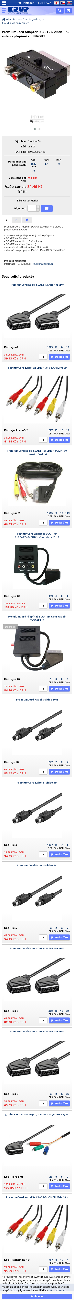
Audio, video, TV (34, 19)
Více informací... (58, 1290)
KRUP (20, 10)
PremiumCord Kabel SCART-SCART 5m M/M (37, 948)
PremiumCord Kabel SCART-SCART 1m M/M (37, 284)
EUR (40, 3)
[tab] (6, 220)
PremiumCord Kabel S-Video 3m (37, 782)
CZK (48, 3)
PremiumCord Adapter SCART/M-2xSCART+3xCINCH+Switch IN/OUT (37, 535)
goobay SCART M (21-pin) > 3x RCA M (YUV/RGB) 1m (37, 1114)
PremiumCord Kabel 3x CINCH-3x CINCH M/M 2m (37, 367)
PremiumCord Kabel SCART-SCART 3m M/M (37, 1031)
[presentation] (6, 220)
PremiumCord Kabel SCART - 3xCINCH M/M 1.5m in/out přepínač (37, 452)
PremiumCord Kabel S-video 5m (37, 865)
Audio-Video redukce (16, 23)
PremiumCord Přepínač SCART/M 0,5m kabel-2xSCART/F (37, 618)
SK (68, 3)
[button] (34, 129)
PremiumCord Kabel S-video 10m (37, 699)
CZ (62, 3)
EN (55, 3)
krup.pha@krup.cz (43, 263)
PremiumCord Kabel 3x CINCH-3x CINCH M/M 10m (37, 1197)
